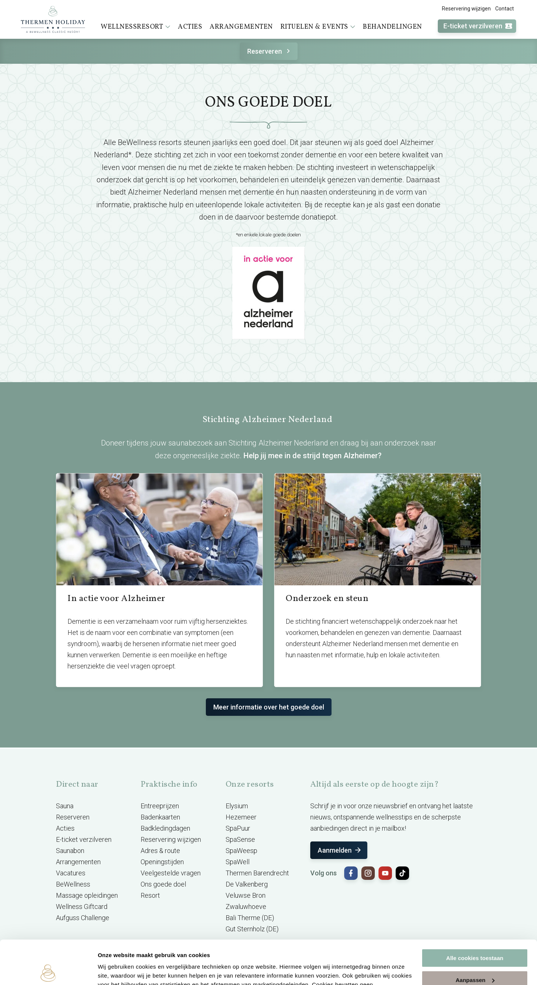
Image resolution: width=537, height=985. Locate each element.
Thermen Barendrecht (257, 873)
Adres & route (160, 851)
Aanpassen (475, 936)
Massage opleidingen (87, 895)
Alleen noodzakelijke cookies (475, 958)
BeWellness (73, 884)
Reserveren (269, 51)
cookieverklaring (243, 950)
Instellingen (113, 970)
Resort (150, 895)
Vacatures (70, 873)
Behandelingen (392, 27)
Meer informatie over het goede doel (268, 707)
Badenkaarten (160, 817)
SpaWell (237, 862)
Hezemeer (241, 817)
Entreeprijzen (160, 806)
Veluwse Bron (246, 895)
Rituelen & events (318, 27)
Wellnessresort (135, 27)
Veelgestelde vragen (171, 873)
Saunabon (70, 851)
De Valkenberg (247, 884)
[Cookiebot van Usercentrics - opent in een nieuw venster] (48, 970)
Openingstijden (162, 862)
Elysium (237, 806)
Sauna (64, 806)
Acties (190, 27)
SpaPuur (238, 828)
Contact (504, 9)
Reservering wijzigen (466, 9)
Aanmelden (340, 850)
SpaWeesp (241, 851)
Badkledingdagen (165, 828)
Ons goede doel (163, 884)
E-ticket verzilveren (478, 26)
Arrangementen (241, 27)
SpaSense (240, 839)
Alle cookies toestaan (474, 914)
